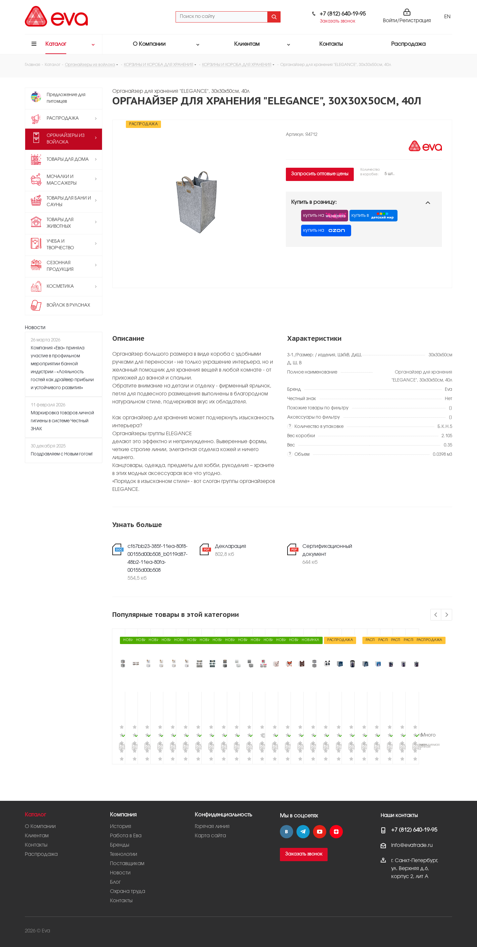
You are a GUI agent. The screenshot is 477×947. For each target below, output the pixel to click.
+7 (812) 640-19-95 (343, 14)
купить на (324, 216)
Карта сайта (210, 836)
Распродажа (41, 854)
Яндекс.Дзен (336, 831)
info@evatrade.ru (412, 845)
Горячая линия (212, 826)
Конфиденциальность (223, 814)
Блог (115, 882)
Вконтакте (286, 831)
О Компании (40, 826)
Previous (436, 615)
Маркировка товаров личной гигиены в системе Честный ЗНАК (62, 421)
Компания (123, 814)
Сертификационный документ (327, 550)
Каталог (35, 814)
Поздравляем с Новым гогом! (62, 454)
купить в (373, 215)
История (120, 826)
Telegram (303, 831)
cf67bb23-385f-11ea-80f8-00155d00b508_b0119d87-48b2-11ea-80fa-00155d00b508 (157, 558)
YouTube (319, 831)
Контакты (36, 845)
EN (447, 17)
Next (446, 615)
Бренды (119, 845)
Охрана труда (127, 891)
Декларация (230, 546)
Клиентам (37, 836)
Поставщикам (127, 863)
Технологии (123, 854)
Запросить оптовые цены (319, 174)
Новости (35, 328)
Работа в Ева (125, 836)
